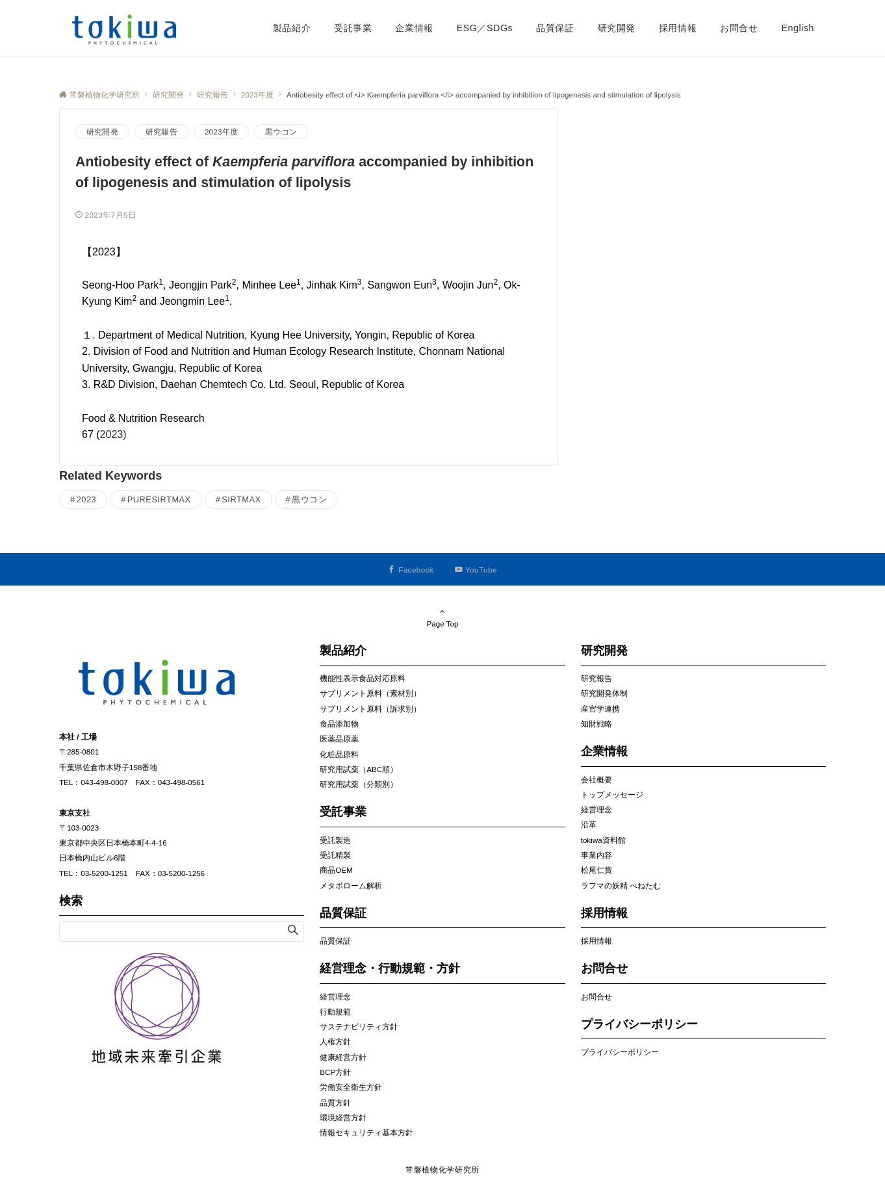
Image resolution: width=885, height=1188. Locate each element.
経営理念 (335, 996)
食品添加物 (339, 723)
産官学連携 (600, 708)
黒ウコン (281, 131)
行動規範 (335, 1011)
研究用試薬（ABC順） (359, 769)
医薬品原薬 (339, 738)
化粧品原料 (339, 754)
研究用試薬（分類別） (359, 784)
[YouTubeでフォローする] (476, 569)
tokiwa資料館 (603, 840)
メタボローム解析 (351, 885)
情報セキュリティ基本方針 (366, 1132)
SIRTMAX (241, 499)
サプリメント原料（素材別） (370, 693)
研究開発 (102, 131)
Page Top (442, 617)
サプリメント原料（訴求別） (370, 708)
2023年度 (221, 131)
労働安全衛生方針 (351, 1087)
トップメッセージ (612, 794)
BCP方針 (335, 1072)
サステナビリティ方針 (359, 1026)
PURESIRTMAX (159, 499)
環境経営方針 (343, 1117)
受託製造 (335, 840)
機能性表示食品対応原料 (362, 678)
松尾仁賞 (596, 870)
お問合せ (596, 996)
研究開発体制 (604, 693)
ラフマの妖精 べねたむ (621, 885)
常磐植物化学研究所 (442, 1169)
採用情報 (596, 940)
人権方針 (335, 1041)
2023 (87, 499)
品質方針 (335, 1102)
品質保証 (335, 940)
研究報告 (161, 131)
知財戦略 (596, 723)
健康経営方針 (343, 1057)
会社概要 (596, 779)
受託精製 (335, 855)
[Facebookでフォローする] (411, 569)
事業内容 (596, 855)
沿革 (588, 824)
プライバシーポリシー (620, 1052)
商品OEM (336, 870)
